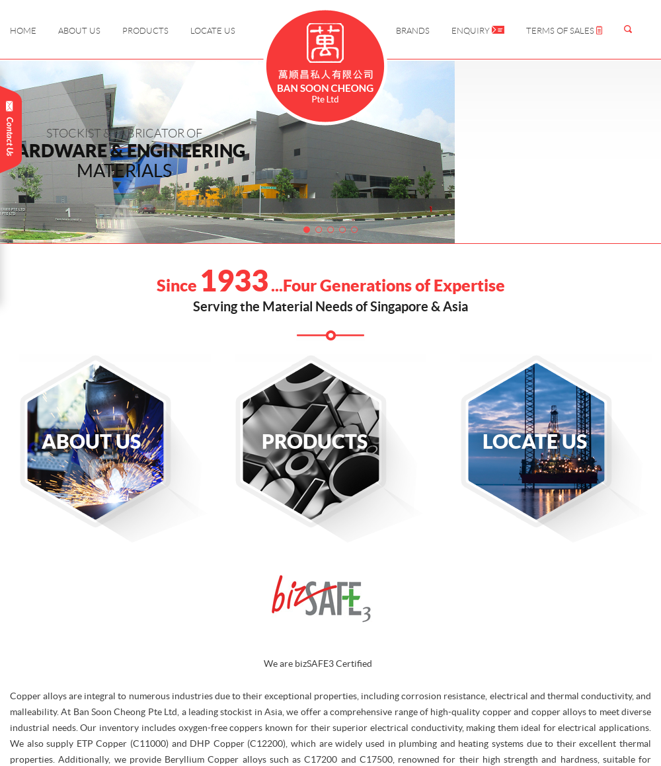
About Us (79, 31)
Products (145, 31)
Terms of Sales (564, 31)
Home (23, 31)
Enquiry (477, 31)
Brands (413, 31)
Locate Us (212, 31)
